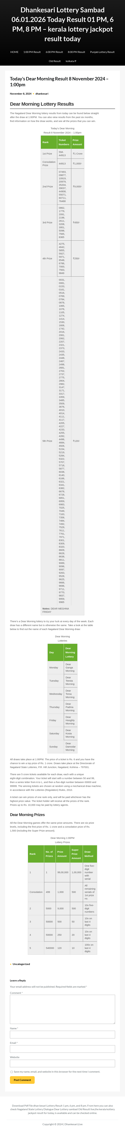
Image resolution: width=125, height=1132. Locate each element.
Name (14, 1028)
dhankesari (41, 93)
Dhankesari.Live (74, 1124)
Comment (16, 992)
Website (14, 1057)
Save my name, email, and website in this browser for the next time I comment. (57, 1071)
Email (14, 1042)
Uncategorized (21, 963)
